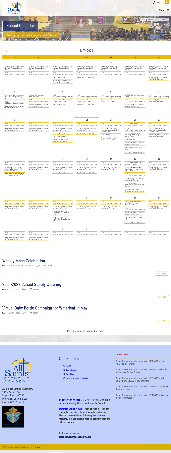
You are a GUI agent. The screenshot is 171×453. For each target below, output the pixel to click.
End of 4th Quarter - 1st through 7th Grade (133, 163)
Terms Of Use (164, 447)
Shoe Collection (106, 135)
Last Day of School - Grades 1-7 (134, 218)
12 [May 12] (87, 120)
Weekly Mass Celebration (85, 77)
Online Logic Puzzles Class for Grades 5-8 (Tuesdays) (62, 81)
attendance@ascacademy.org (75, 436)
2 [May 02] (14, 91)
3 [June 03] (110, 229)
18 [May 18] (63, 159)
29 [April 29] (111, 62)
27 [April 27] (63, 62)
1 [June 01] (62, 229)
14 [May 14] (135, 120)
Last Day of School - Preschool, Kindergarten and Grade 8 (134, 184)
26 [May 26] (87, 198)
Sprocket (38, 447)
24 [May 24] (39, 198)
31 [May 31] (39, 229)
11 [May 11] (63, 120)
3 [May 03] (38, 91)
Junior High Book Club (60, 136)
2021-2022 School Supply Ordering (14, 73)
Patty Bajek (6, 266)
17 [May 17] (39, 159)
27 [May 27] (111, 198)
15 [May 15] (159, 120)
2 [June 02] (86, 229)
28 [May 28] (135, 198)
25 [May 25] (63, 198)
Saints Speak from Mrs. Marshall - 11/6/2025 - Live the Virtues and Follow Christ (142, 371)
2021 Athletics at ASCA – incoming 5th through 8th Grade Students (109, 130)
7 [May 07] (134, 91)
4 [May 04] (62, 91)
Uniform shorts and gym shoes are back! (37, 96)
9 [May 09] (14, 120)
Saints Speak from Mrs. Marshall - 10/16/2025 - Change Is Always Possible (142, 397)
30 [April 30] (135, 62)
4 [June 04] (134, 229)
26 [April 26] (39, 62)
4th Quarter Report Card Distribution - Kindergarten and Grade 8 (134, 169)
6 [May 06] (110, 91)
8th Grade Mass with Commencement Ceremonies (135, 190)
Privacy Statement (150, 447)
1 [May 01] (158, 62)
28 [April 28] (87, 62)
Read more (162, 274)
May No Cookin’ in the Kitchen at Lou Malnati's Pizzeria (61, 212)
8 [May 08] (158, 91)
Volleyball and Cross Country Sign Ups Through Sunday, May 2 (14, 68)
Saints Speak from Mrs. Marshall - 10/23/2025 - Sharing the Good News (142, 388)
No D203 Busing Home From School (134, 96)
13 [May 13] (111, 120)
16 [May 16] (14, 159)
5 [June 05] (158, 229)
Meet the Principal (59, 77)
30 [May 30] (14, 229)
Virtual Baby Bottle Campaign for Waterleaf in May (158, 78)
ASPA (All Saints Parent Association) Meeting (60, 140)
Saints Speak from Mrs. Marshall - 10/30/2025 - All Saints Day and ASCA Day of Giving (142, 380)
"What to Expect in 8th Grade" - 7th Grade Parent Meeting (61, 219)
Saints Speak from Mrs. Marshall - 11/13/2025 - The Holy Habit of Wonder (142, 363)
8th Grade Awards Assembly (134, 152)
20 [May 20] (111, 159)
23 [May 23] (14, 198)
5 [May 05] (86, 91)
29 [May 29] (159, 198)
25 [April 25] (14, 62)
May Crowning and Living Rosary (133, 148)
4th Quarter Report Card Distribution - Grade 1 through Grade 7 (133, 203)
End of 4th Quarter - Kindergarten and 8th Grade (134, 124)
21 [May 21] (135, 159)
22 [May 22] (159, 159)
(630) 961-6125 (19, 398)
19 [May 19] (87, 159)
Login (159, 2)
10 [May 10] (39, 120)
